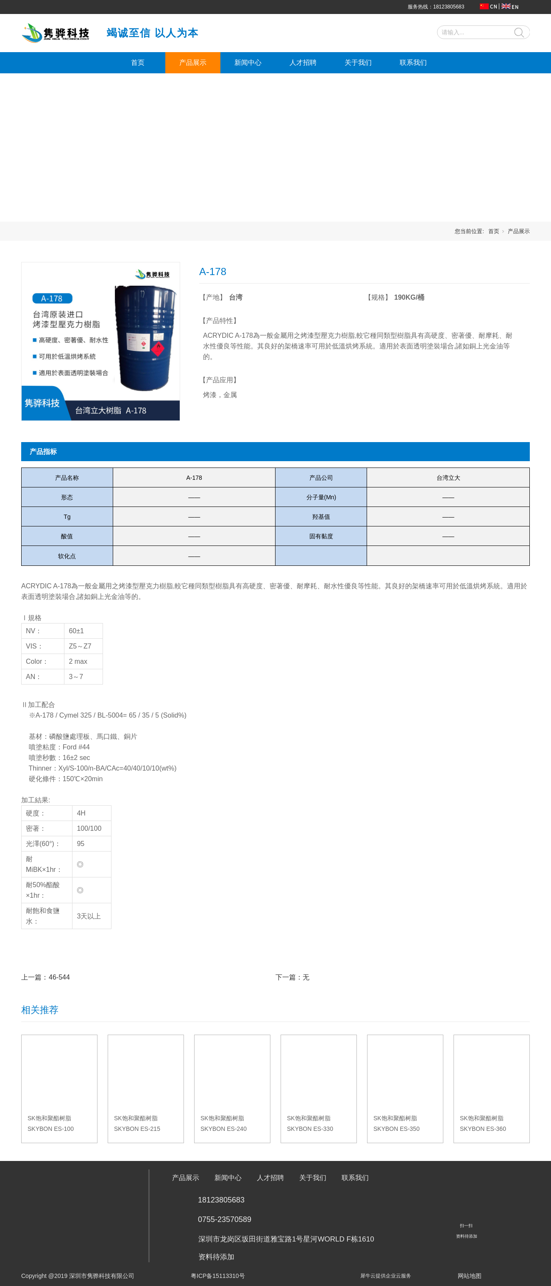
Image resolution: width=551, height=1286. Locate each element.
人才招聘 (303, 62)
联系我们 (413, 62)
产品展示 (192, 62)
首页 (138, 62)
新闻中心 (248, 62)
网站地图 (469, 1275)
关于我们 (358, 62)
